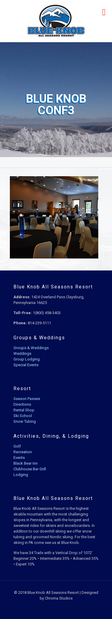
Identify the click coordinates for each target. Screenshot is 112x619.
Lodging (20, 474)
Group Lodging (26, 359)
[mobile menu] (104, 12)
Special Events (26, 365)
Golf (17, 446)
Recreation (22, 452)
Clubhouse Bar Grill (29, 469)
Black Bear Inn (25, 463)
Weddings (22, 353)
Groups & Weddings (31, 348)
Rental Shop (23, 410)
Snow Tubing (24, 421)
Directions (22, 404)
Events (19, 457)
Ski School (22, 415)
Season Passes (26, 398)
